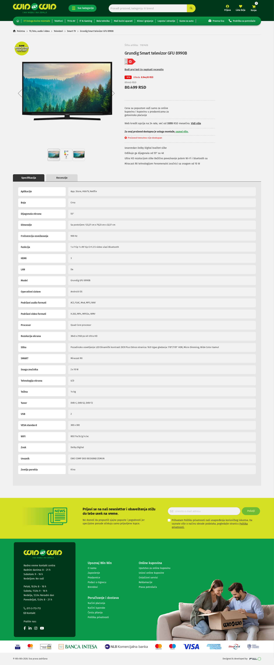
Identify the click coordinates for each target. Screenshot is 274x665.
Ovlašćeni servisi (148, 577)
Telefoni (58, 21)
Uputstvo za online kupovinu (154, 568)
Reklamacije (145, 582)
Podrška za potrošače (242, 20)
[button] (20, 93)
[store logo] (34, 8)
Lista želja (240, 10)
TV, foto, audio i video (39, 31)
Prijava (227, 10)
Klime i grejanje (145, 21)
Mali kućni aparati (123, 21)
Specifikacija (28, 177)
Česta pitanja (95, 612)
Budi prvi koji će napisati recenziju (144, 69)
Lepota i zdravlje (166, 21)
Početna (21, 31)
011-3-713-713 (32, 608)
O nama (92, 568)
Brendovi (93, 587)
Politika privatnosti (98, 617)
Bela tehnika (103, 21)
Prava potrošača (148, 587)
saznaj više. (182, 131)
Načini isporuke (96, 607)
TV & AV (71, 21)
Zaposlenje (94, 572)
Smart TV (71, 31)
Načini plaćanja (96, 603)
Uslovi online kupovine (151, 572)
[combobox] (152, 8)
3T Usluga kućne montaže (36, 21)
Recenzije (61, 177)
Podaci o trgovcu (97, 582)
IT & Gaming (86, 21)
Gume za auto (186, 21)
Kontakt (29, 613)
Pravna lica (216, 20)
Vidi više (196, 123)
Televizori (58, 31)
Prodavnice (94, 577)
